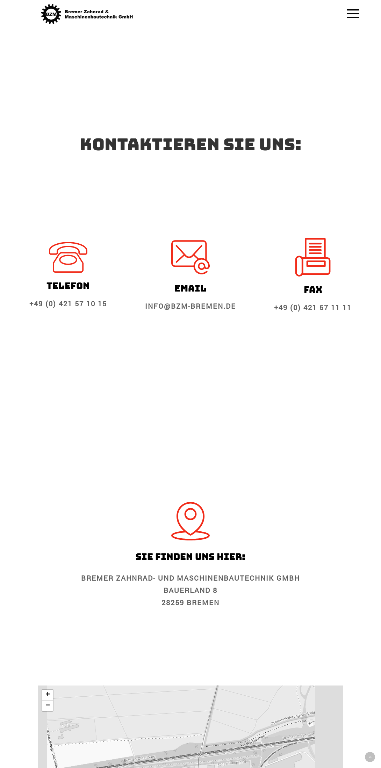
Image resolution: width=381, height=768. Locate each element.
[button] (47, 695)
